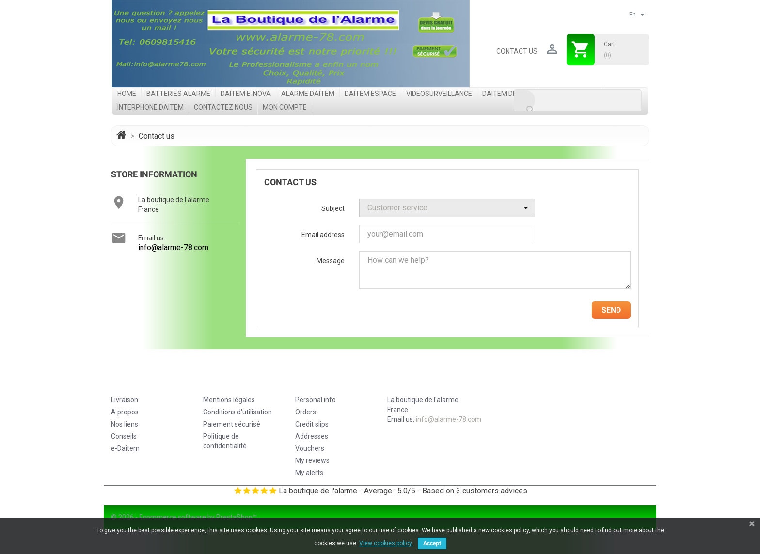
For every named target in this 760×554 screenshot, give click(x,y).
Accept (432, 543)
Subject (333, 208)
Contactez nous (223, 107)
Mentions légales (229, 400)
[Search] (577, 100)
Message (331, 261)
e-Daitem (125, 448)
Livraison (124, 400)
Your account (327, 381)
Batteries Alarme (178, 93)
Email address (323, 234)
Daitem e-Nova (246, 93)
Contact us (517, 51)
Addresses (311, 436)
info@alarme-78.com (173, 247)
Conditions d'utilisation (237, 412)
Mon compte (285, 107)
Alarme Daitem (307, 93)
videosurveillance (439, 93)
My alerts (309, 472)
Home (126, 93)
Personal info (315, 400)
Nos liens (124, 424)
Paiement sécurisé (231, 424)
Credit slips (312, 424)
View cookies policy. (386, 543)
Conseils (124, 436)
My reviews (312, 460)
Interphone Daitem (150, 107)
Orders (305, 412)
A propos (125, 412)
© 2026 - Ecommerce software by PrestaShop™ (184, 517)
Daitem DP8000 (507, 93)
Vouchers (309, 448)
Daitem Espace (370, 93)
